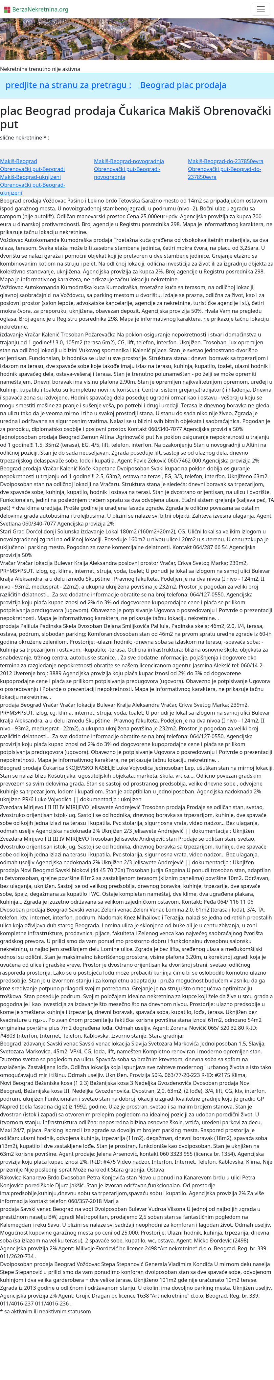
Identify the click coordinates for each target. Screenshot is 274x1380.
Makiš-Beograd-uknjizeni (30, 177)
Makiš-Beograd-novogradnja (129, 161)
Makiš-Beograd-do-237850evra (225, 161)
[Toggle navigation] (261, 9)
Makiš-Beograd (18, 161)
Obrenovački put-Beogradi (32, 169)
